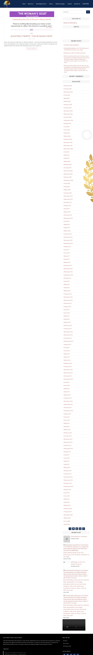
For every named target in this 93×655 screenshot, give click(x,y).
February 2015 (68, 325)
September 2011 (69, 448)
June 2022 (67, 129)
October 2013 (68, 376)
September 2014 (69, 341)
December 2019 (69, 196)
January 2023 (68, 107)
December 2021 (69, 142)
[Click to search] (88, 11)
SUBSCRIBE (85, 4)
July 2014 (67, 347)
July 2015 (67, 309)
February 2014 (68, 363)
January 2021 (68, 167)
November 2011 (69, 442)
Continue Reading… (31, 48)
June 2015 (67, 313)
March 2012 (68, 429)
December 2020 (69, 170)
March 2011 (68, 467)
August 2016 (68, 278)
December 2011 (69, 439)
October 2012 (68, 407)
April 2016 (67, 287)
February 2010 (68, 508)
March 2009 (68, 518)
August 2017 (68, 246)
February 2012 (68, 432)
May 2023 (67, 98)
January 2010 (68, 511)
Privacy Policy (67, 646)
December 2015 (69, 297)
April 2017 (67, 259)
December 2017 (69, 237)
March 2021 (68, 161)
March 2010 (68, 505)
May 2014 (67, 354)
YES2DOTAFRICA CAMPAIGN (72, 45)
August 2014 (68, 344)
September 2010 (69, 486)
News (50, 4)
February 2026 (68, 85)
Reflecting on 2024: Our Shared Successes (75, 53)
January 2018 (68, 234)
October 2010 (68, 483)
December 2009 (69, 515)
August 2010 (68, 489)
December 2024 (69, 92)
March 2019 (68, 212)
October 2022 (68, 117)
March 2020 (68, 189)
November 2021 (69, 145)
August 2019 (68, 205)
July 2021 (67, 152)
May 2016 (67, 284)
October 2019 (68, 202)
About (65, 640)
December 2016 (69, 268)
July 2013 (67, 382)
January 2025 (68, 88)
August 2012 (68, 414)
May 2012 (67, 423)
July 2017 (67, 249)
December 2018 (69, 218)
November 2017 (69, 240)
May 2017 (67, 256)
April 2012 (67, 426)
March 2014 (68, 360)
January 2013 (68, 398)
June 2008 (67, 521)
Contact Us (77, 4)
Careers (70, 4)
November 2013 (69, 372)
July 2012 (67, 417)
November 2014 (69, 335)
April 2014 (67, 357)
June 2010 (67, 496)
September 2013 (69, 379)
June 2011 (67, 458)
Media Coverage (60, 4)
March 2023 (68, 101)
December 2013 (69, 369)
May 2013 (67, 388)
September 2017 (69, 243)
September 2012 (69, 410)
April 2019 (67, 208)
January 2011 (68, 473)
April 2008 (67, 524)
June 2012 (67, 420)
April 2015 (67, 319)
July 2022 (67, 126)
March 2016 (68, 290)
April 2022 (67, 133)
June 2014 (67, 350)
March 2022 (68, 136)
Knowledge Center (41, 4)
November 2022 (69, 114)
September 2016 (69, 275)
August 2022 (68, 123)
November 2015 (69, 300)
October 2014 (68, 338)
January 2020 (68, 193)
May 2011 (67, 461)
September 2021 (69, 148)
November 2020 (69, 174)
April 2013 (67, 391)
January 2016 (68, 294)
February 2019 (68, 215)
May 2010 (67, 499)
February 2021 (68, 164)
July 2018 (67, 221)
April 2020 (67, 186)
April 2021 (67, 158)
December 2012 (69, 401)
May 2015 (67, 316)
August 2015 (68, 306)
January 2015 (68, 328)
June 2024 (67, 95)
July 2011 (67, 455)
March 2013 (68, 395)
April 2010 (67, 502)
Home (24, 4)
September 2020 (69, 180)
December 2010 (69, 477)
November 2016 (69, 271)
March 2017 (68, 262)
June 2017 (67, 253)
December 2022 (69, 111)
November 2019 (69, 199)
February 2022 (68, 139)
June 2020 (67, 183)
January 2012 (68, 436)
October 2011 (68, 445)
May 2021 (67, 155)
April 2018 (67, 227)
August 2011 (68, 451)
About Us (30, 4)
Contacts (66, 643)
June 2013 (67, 385)
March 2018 (68, 230)
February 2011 (68, 470)
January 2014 (68, 366)
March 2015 (68, 322)
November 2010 (69, 480)
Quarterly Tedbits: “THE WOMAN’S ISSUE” (32, 36)
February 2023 (68, 104)
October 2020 (68, 177)
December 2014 (69, 331)
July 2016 (67, 281)
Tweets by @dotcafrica (70, 22)
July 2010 (67, 492)
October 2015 (68, 303)
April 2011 (67, 464)
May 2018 (67, 224)
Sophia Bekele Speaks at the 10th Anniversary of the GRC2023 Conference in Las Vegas (76, 555)
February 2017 (68, 265)
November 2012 (69, 404)
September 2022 (69, 120)
